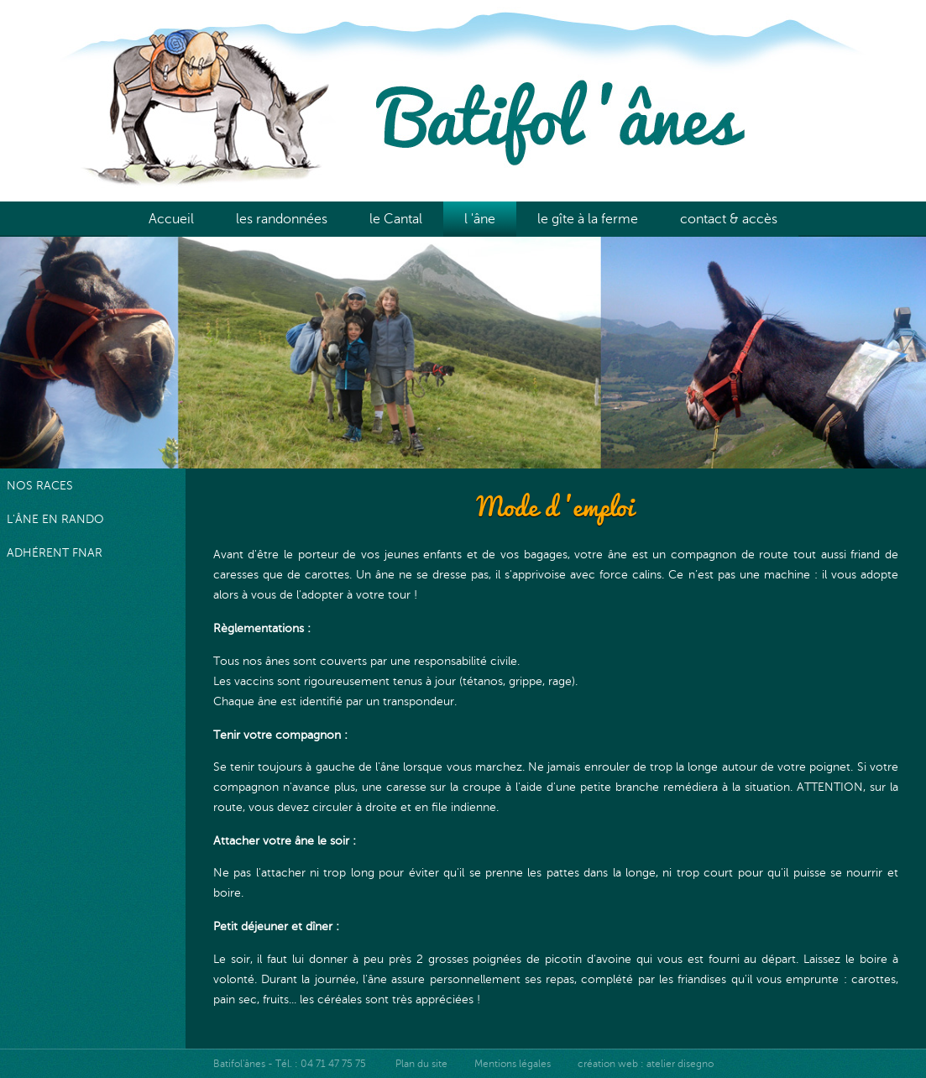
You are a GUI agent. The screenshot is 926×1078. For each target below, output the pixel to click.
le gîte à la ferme (587, 219)
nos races (40, 485)
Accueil (171, 219)
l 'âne (479, 219)
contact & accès (728, 219)
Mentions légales (512, 1064)
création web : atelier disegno (646, 1064)
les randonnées (281, 219)
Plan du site (421, 1064)
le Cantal (395, 219)
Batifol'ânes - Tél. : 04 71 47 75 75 (291, 1064)
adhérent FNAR (54, 552)
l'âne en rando (55, 519)
